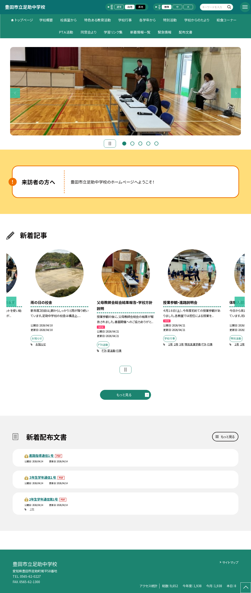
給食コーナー (226, 19)
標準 (166, 7)
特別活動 (170, 19)
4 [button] (148, 143)
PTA (104, 350)
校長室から (68, 19)
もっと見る (123, 394)
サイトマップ (230, 562)
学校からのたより (196, 19)
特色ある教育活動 (97, 19)
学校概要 (46, 19)
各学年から (147, 19)
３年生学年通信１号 (43, 477)
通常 (119, 7)
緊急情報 (164, 31)
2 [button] (132, 143)
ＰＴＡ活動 (66, 31)
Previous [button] (15, 93)
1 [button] (124, 143)
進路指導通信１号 (41, 455)
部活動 (111, 350)
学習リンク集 (113, 31)
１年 (170, 344)
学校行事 (125, 19)
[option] (125, 91)
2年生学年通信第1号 (43, 499)
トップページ (24, 19)
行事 (119, 350)
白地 (129, 7)
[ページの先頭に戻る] (246, 588)
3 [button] (140, 143)
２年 (176, 344)
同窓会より (88, 31)
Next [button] (236, 93)
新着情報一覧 (140, 31)
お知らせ (41, 344)
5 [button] (156, 143)
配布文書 (185, 31)
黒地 (140, 7)
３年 (181, 344)
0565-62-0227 (30, 576)
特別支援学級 (193, 344)
